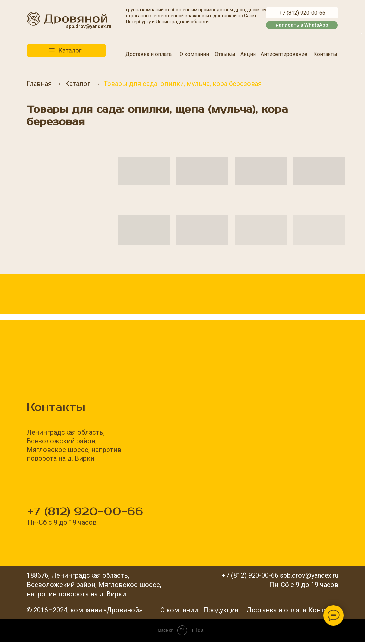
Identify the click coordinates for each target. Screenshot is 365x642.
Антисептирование (284, 54)
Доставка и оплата (148, 54)
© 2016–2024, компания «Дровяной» (84, 610)
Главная (39, 84)
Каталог (77, 84)
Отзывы (225, 54)
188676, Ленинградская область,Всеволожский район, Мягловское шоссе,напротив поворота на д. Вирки (94, 584)
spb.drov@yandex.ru (88, 26)
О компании (194, 54)
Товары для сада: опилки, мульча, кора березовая (183, 84)
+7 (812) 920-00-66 (302, 13)
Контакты (325, 54)
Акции (248, 54)
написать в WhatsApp (302, 25)
